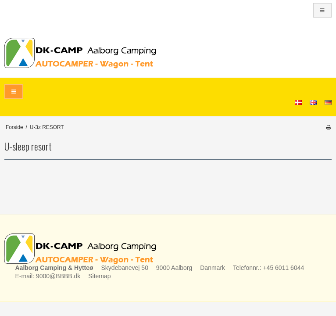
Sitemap (99, 276)
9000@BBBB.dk (58, 276)
